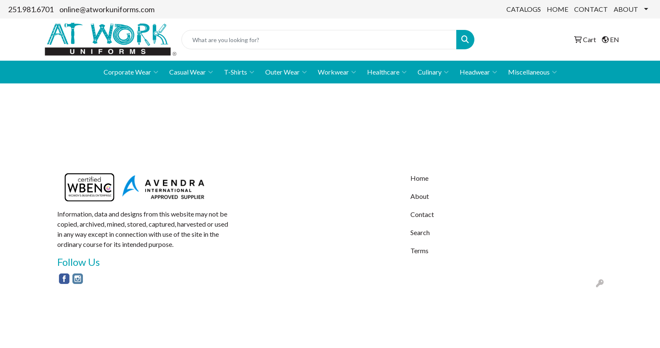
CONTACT (591, 9)
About (419, 196)
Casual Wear (191, 72)
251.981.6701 (30, 9)
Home (419, 178)
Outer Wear (286, 72)
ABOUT (626, 9)
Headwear (478, 72)
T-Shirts (239, 72)
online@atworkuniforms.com (106, 9)
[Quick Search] (319, 39)
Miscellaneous (532, 72)
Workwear (337, 72)
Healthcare (387, 72)
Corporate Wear (131, 72)
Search (420, 232)
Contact (422, 214)
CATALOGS (523, 9)
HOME (557, 9)
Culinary (433, 72)
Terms (419, 250)
